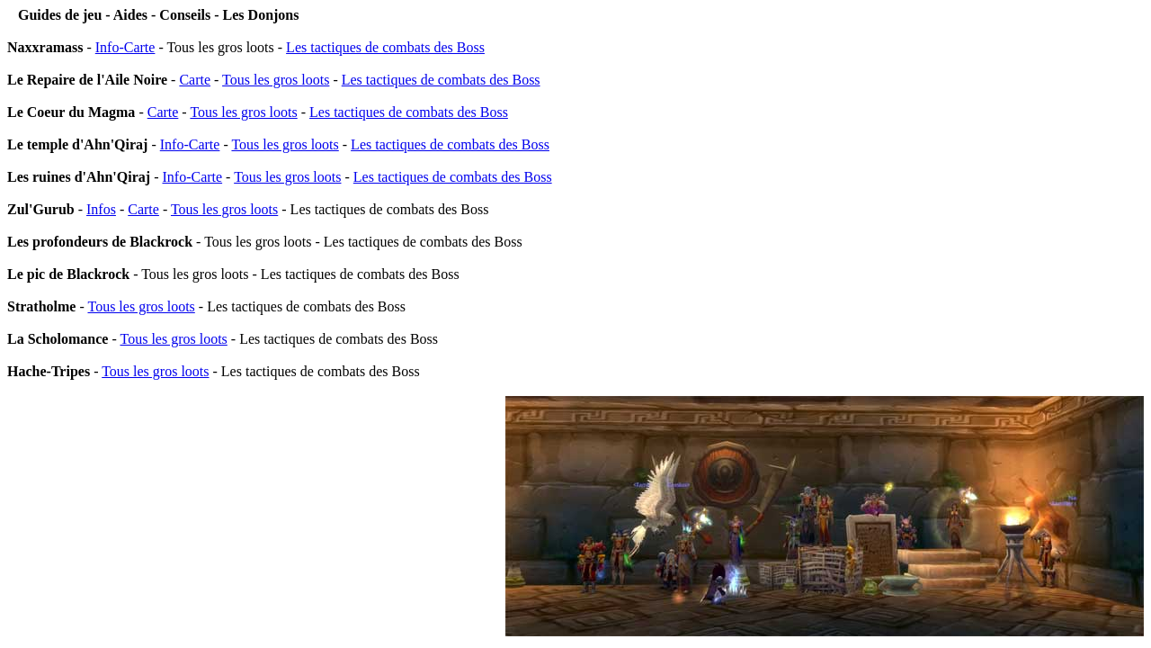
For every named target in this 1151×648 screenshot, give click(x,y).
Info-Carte (125, 47)
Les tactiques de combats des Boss (385, 47)
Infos (101, 209)
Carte (194, 79)
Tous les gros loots (275, 79)
